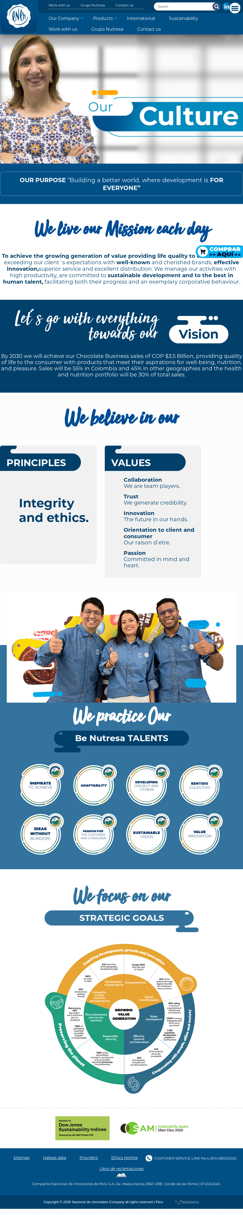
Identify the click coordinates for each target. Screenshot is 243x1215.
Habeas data (54, 1157)
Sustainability (183, 18)
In (226, 6)
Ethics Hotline (124, 1157)
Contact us (124, 5)
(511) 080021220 (223, 1158)
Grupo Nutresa (93, 5)
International (141, 18)
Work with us (59, 5)
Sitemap (21, 1157)
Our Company (64, 18)
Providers (89, 1157)
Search (216, 6)
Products (103, 18)
